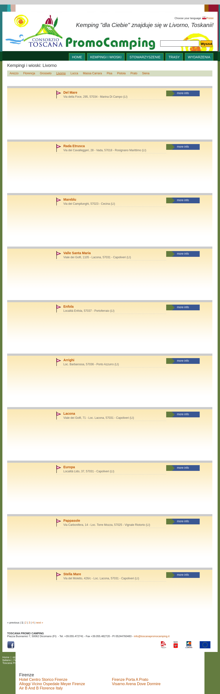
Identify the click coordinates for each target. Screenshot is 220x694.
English (134, 657)
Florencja (29, 73)
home (77, 57)
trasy (174, 57)
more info (183, 93)
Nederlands (86, 660)
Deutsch (31, 660)
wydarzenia (199, 57)
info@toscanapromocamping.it (152, 636)
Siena (145, 73)
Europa (69, 467)
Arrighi (68, 360)
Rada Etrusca (74, 146)
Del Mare (70, 92)
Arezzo (14, 73)
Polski (208, 18)
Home (5, 657)
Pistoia (121, 73)
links (84, 657)
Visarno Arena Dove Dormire (136, 684)
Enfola (68, 306)
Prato (134, 73)
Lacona (69, 413)
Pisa (109, 73)
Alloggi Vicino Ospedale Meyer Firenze (52, 684)
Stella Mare (72, 574)
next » (39, 622)
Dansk (42, 660)
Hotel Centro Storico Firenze (43, 680)
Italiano (6, 660)
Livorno (61, 73)
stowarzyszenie (145, 57)
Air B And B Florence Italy (41, 688)
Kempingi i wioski (105, 57)
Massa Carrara (92, 73)
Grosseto (46, 73)
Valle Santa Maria (77, 253)
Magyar (53, 660)
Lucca (74, 73)
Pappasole (71, 520)
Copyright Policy (59, 663)
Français (18, 660)
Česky (63, 660)
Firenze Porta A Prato (130, 680)
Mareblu (69, 199)
